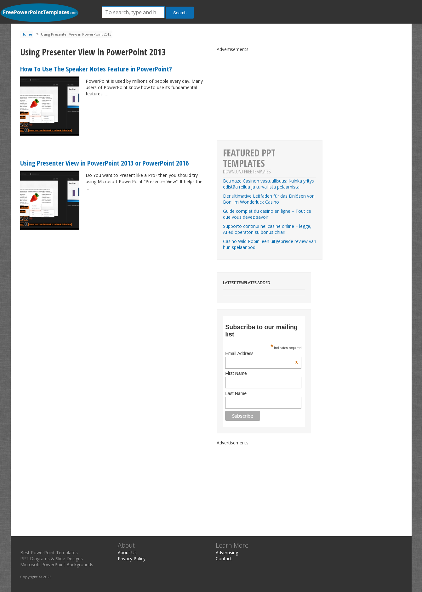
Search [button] (179, 12)
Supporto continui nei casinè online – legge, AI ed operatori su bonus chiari (267, 229)
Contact (224, 558)
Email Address (261, 353)
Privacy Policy (131, 558)
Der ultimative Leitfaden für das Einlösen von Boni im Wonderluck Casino (269, 199)
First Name (236, 373)
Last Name (236, 393)
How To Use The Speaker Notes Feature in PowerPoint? (96, 68)
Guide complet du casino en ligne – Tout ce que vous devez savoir (267, 214)
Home (26, 34)
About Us (127, 552)
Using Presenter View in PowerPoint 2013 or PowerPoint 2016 (104, 162)
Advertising (227, 552)
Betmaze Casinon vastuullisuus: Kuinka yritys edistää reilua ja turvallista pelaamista (268, 184)
